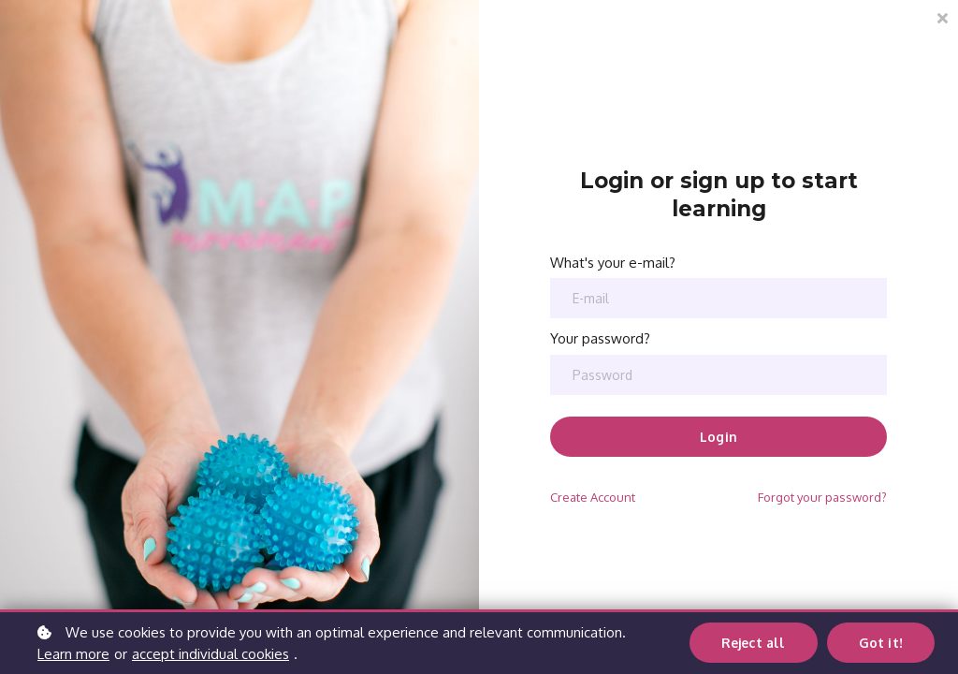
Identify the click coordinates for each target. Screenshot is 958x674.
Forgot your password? (822, 497)
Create (592, 497)
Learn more (73, 654)
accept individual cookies (210, 654)
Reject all (754, 643)
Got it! (881, 643)
